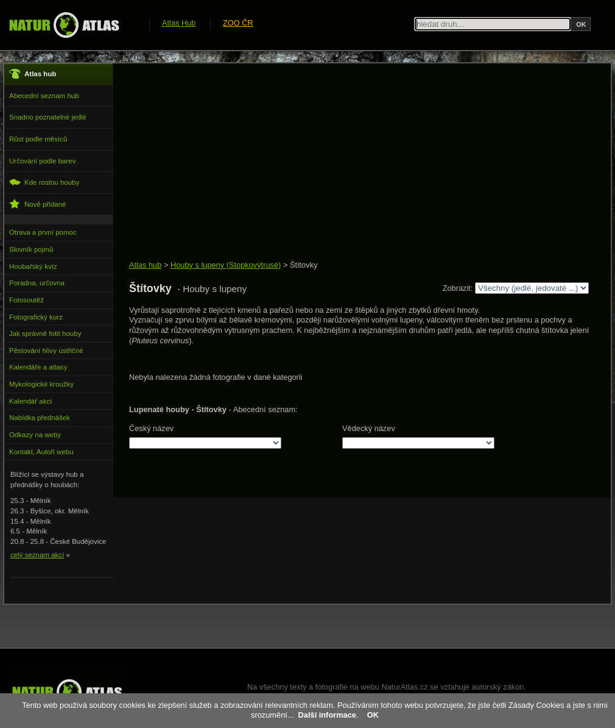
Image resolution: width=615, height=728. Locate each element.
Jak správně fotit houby (45, 333)
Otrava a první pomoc (43, 232)
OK (373, 714)
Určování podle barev (42, 161)
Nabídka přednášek (39, 417)
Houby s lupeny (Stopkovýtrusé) (225, 264)
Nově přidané (37, 204)
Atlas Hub (178, 22)
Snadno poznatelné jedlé (47, 117)
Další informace (327, 714)
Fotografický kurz (36, 317)
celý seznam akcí (37, 554)
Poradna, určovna (37, 283)
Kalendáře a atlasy (38, 367)
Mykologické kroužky (41, 384)
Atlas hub (145, 264)
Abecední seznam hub (44, 95)
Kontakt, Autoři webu (41, 451)
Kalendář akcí (30, 401)
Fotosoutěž (26, 300)
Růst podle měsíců (38, 139)
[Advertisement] (350, 162)
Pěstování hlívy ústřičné (46, 350)
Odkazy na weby (35, 434)
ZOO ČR (238, 22)
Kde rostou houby (44, 182)
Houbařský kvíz (33, 266)
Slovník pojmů (31, 249)
